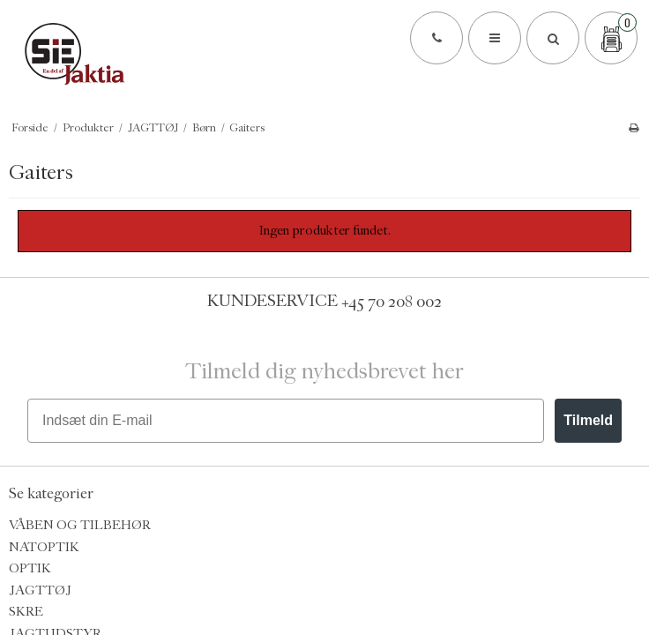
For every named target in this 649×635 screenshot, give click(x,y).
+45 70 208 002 (391, 300)
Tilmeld (588, 420)
